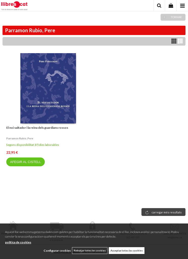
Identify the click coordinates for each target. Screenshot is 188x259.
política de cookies (18, 242)
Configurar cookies (57, 250)
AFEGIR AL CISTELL (25, 162)
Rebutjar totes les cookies (90, 250)
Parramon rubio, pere (19, 138)
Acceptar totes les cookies (126, 250)
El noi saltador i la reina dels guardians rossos (37, 128)
